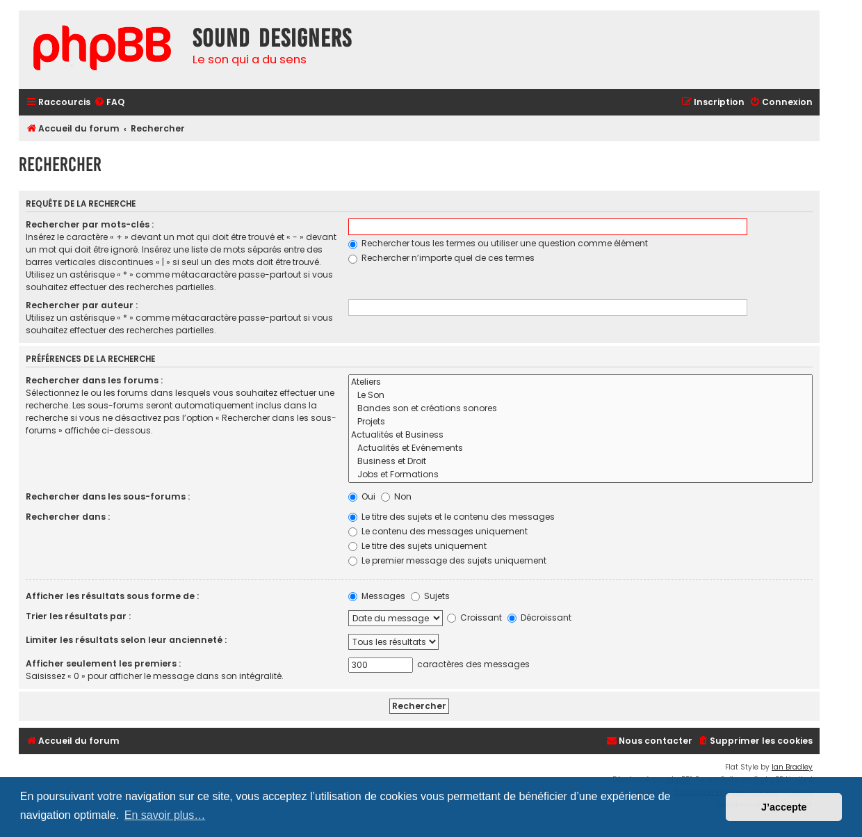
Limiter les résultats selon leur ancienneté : (126, 640)
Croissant (474, 617)
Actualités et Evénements (580, 448)
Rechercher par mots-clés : (90, 224)
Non (396, 496)
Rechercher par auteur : (82, 305)
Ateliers (580, 382)
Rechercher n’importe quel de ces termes (441, 258)
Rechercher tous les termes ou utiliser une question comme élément (498, 243)
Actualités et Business (580, 435)
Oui (361, 496)
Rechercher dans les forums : (94, 380)
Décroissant (539, 617)
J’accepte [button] (784, 807)
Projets (580, 422)
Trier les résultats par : (78, 616)
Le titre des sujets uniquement (417, 546)
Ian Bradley (792, 767)
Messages (376, 596)
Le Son (580, 395)
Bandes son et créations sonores (580, 408)
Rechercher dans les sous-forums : (108, 496)
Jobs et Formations (580, 474)
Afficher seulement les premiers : (103, 663)
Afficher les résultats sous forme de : (112, 596)
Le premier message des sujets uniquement (447, 560)
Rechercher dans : (68, 517)
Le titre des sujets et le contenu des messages (451, 517)
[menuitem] (109, 102)
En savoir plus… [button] (165, 815)
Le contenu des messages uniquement (438, 531)
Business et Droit (580, 461)
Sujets (430, 596)
